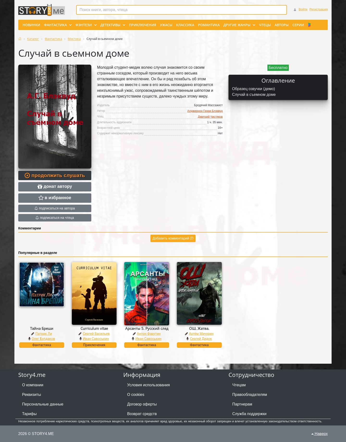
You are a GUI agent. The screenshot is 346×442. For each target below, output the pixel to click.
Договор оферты (142, 404)
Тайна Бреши (41, 328)
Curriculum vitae (94, 328)
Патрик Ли (43, 334)
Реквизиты (31, 395)
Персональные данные (42, 404)
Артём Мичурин (201, 334)
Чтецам (239, 385)
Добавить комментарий (173, 238)
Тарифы (29, 414)
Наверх (319, 434)
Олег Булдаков (43, 339)
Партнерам (242, 404)
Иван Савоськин (96, 339)
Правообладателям (249, 395)
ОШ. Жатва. (199, 328)
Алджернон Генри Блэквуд (204, 111)
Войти (303, 9)
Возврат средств (142, 414)
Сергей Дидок (201, 339)
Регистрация (318, 9)
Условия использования (148, 385)
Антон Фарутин (149, 334)
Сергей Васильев (96, 334)
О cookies (135, 395)
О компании (32, 385)
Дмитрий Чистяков (210, 116)
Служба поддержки (249, 414)
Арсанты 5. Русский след (146, 328)
